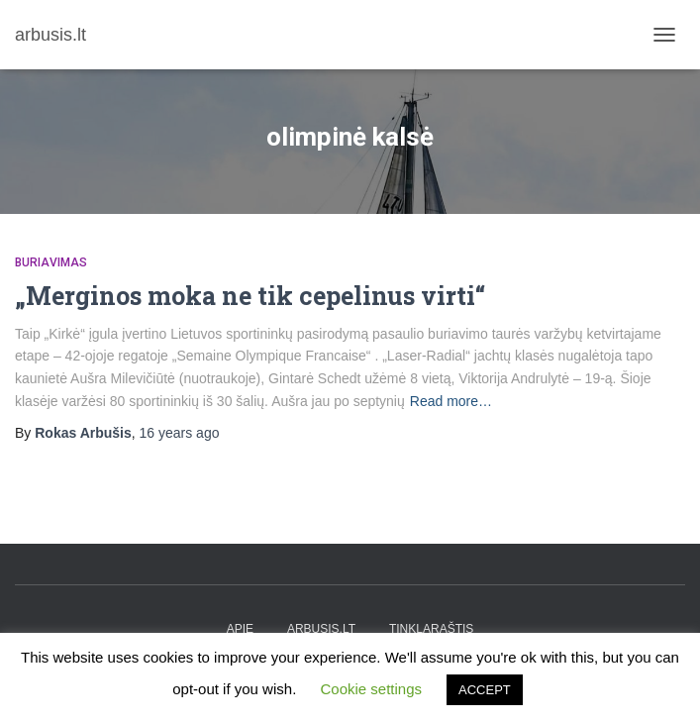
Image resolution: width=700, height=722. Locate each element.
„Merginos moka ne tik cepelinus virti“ (250, 295)
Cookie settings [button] (371, 688)
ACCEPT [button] (484, 689)
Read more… (451, 401)
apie (240, 629)
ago (180, 433)
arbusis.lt (321, 629)
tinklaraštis (431, 629)
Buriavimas (51, 262)
